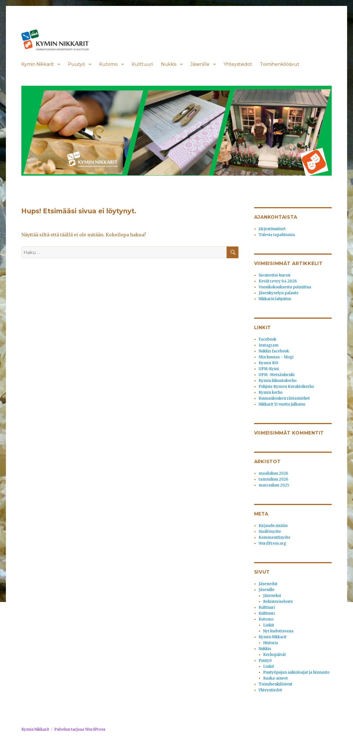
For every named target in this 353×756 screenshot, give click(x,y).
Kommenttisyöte (274, 537)
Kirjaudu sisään (273, 525)
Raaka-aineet (275, 678)
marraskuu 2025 (274, 485)
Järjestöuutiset (272, 229)
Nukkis (168, 64)
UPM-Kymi (269, 368)
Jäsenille (199, 64)
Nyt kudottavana (278, 631)
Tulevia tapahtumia (277, 234)
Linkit (268, 625)
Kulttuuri (142, 64)
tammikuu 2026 (273, 479)
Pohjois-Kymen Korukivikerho (286, 386)
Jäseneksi (272, 595)
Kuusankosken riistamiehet (284, 398)
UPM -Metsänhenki (277, 374)
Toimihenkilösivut (279, 64)
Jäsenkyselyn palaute (279, 293)
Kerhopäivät (274, 654)
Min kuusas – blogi (276, 357)
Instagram (269, 345)
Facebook (267, 339)
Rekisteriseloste (278, 601)
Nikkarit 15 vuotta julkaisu (282, 404)
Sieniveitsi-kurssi (274, 275)
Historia (270, 642)
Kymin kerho (271, 392)
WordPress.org (272, 543)
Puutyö (76, 64)
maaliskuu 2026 (273, 473)
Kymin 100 (268, 363)
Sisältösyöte (270, 531)
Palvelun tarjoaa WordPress (79, 729)
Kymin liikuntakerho (278, 380)
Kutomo (108, 64)
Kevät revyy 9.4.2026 (278, 281)
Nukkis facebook (274, 351)
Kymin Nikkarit (37, 64)
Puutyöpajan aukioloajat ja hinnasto (296, 672)
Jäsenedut (268, 583)
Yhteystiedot (238, 64)
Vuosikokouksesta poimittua (285, 287)
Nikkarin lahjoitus (275, 298)
